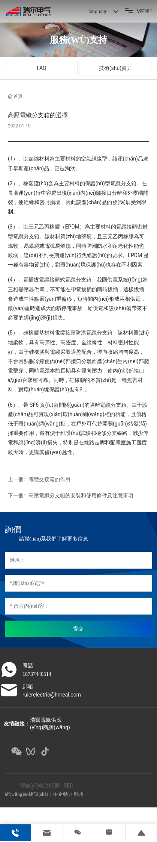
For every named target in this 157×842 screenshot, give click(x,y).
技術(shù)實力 (115, 68)
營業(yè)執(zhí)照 (40, 786)
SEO (68, 786)
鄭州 (79, 794)
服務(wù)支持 (78, 40)
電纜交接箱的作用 (49, 479)
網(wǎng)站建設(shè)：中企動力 (39, 794)
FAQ (41, 68)
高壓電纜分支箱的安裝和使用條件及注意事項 (80, 495)
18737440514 (36, 674)
